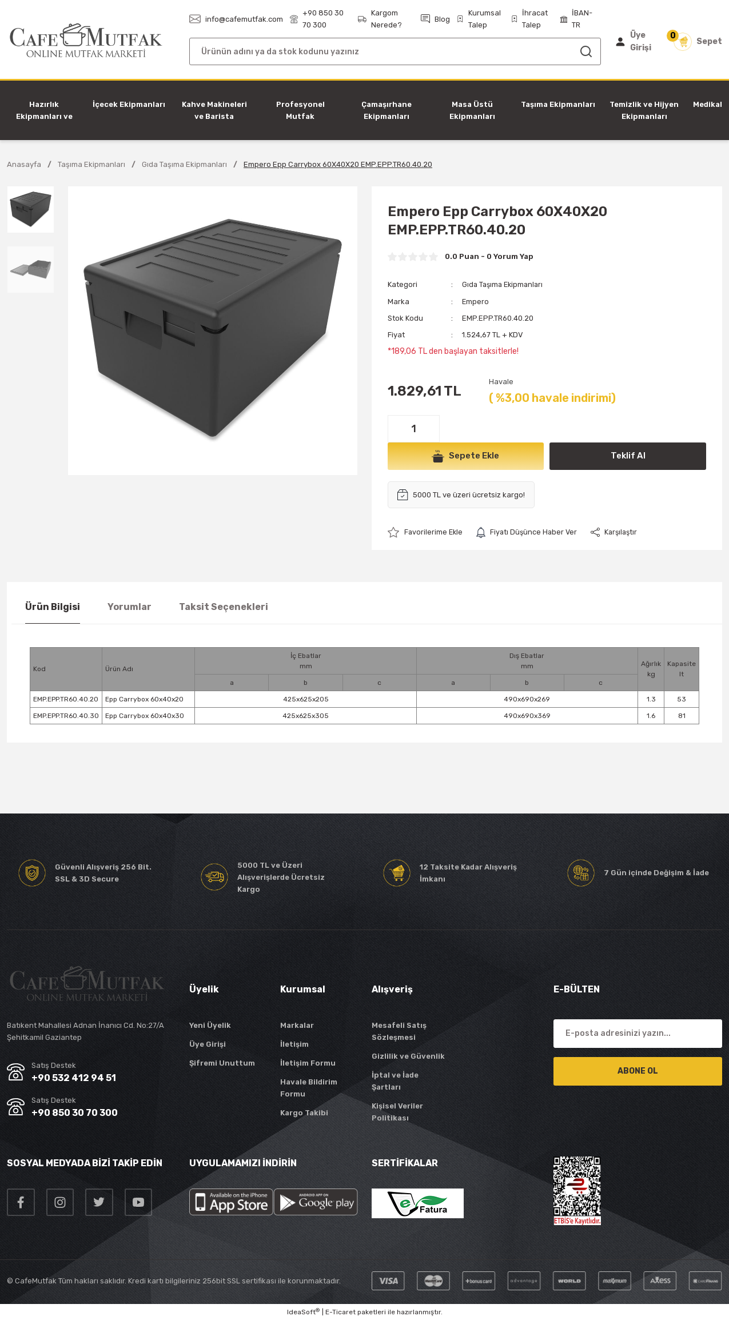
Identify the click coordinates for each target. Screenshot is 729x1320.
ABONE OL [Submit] (638, 1070)
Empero (475, 301)
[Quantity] (414, 428)
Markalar (297, 1024)
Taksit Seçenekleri (223, 606)
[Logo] (86, 41)
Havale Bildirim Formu (308, 1087)
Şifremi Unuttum (222, 1062)
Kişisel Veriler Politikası (397, 1111)
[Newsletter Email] (637, 1033)
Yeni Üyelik (210, 1024)
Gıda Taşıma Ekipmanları (504, 284)
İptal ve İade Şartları (395, 1080)
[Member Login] (636, 41)
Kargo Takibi (304, 1112)
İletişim (294, 1043)
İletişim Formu (308, 1062)
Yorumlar (129, 606)
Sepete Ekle (465, 455)
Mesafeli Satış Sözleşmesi (399, 1030)
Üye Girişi (207, 1043)
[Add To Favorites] (426, 532)
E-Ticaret (340, 1312)
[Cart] (698, 42)
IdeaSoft (303, 1311)
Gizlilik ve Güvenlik (408, 1055)
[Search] (395, 51)
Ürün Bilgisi (52, 606)
